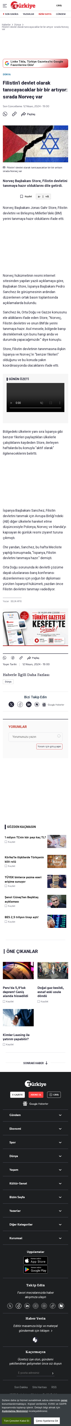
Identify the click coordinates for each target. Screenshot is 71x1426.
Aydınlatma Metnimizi (15, 1411)
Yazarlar (15, 1211)
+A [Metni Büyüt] (47, 196)
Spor (12, 1142)
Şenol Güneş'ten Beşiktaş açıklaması (21, 899)
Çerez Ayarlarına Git (47, 1420)
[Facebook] (20, 704)
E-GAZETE (17, 1094)
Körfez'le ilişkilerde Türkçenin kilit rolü (24, 859)
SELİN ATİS (16, 601)
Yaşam (13, 1170)
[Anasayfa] (35, 1083)
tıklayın (44, 1330)
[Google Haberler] (53, 704)
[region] (35, 1410)
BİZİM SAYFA (45, 14)
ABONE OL (36, 1094)
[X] (11, 704)
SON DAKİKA (11, 14)
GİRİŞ (58, 5)
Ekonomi (15, 1128)
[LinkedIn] (29, 704)
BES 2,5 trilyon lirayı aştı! (21, 917)
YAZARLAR (28, 14)
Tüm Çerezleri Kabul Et (16, 1420)
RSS (54, 1387)
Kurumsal (15, 1238)
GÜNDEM (61, 14)
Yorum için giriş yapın (49, 746)
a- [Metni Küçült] (39, 196)
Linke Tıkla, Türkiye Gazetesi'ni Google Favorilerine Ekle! (33, 63)
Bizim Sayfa (17, 1197)
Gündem (15, 1115)
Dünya (7, 74)
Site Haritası (39, 1387)
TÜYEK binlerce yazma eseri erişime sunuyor (23, 879)
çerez (64, 1400)
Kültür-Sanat (18, 1183)
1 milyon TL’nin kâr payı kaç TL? (25, 837)
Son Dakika (21, 1387)
